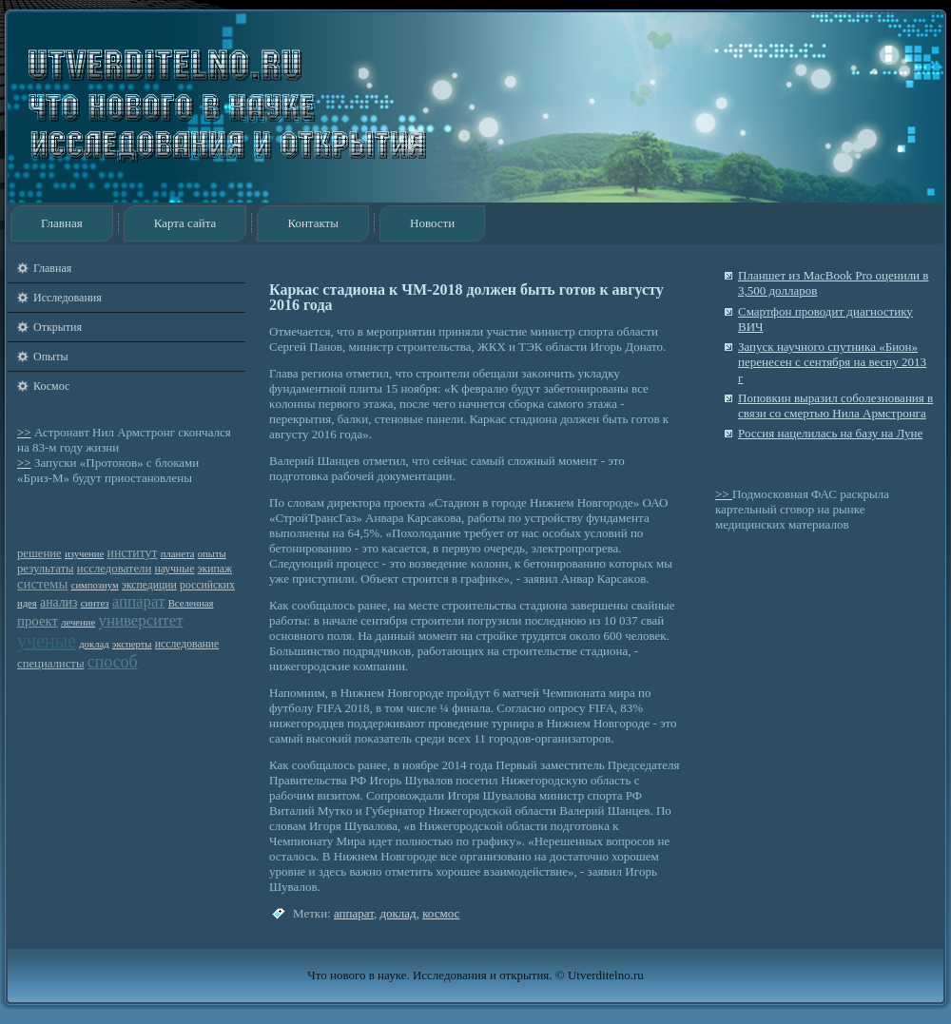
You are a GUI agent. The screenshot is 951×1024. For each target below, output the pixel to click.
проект (37, 620)
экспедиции (149, 585)
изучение (84, 554)
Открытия (57, 327)
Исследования (67, 297)
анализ (58, 602)
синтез (95, 603)
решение (39, 553)
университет (140, 620)
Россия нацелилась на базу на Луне (830, 433)
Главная (62, 223)
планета (178, 554)
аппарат (138, 601)
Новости (432, 223)
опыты (212, 554)
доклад (93, 644)
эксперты (132, 644)
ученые (46, 640)
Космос (51, 386)
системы (42, 583)
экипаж (215, 569)
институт (132, 553)
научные (174, 569)
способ (112, 661)
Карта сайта (185, 223)
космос (440, 913)
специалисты (50, 663)
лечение (78, 622)
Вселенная (191, 603)
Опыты (50, 356)
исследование (187, 644)
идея (27, 603)
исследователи (114, 568)
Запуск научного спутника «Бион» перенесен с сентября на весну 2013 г (832, 362)
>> (24, 432)
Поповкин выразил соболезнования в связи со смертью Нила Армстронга (835, 405)
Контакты (313, 223)
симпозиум (95, 585)
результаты (45, 568)
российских (207, 585)
